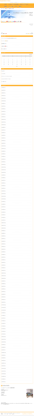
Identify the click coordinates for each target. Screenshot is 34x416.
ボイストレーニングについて (24, 4)
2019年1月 (3, 270)
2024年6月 (3, 132)
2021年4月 (3, 212)
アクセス (16, 7)
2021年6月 (3, 209)
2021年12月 (3, 193)
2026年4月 (3, 87)
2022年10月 (3, 172)
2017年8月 (3, 315)
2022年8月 (3, 177)
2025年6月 (3, 108)
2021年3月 (3, 214)
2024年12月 (3, 119)
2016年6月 (3, 352)
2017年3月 (3, 328)
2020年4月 (3, 241)
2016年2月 (3, 363)
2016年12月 (3, 336)
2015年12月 (3, 368)
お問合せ (20, 7)
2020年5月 (3, 238)
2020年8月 (3, 233)
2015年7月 (3, 381)
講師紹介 (5, 7)
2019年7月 (3, 257)
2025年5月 (3, 111)
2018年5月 (3, 291)
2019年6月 (3, 259)
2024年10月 (3, 124)
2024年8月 (3, 127)
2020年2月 (3, 246)
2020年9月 (3, 230)
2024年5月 (3, 135)
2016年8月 (3, 347)
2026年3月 (3, 90)
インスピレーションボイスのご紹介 (13, 4)
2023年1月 (3, 164)
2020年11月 (3, 225)
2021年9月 (3, 201)
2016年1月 (3, 365)
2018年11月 (3, 275)
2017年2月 (3, 331)
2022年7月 (3, 180)
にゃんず (3, 73)
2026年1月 (3, 95)
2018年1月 (3, 302)
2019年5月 (3, 262)
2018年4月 (3, 294)
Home (1, 8)
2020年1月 (3, 249)
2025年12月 (3, 98)
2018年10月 (3, 278)
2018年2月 (3, 299)
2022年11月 (3, 169)
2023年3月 (3, 161)
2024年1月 (3, 143)
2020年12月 (3, 222)
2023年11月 (3, 148)
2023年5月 (3, 159)
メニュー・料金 (10, 7)
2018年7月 (3, 286)
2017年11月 (3, 307)
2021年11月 (3, 196)
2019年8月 (3, 254)
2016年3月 (3, 360)
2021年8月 (3, 204)
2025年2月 (3, 116)
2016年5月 (3, 355)
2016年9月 (3, 344)
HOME (5, 4)
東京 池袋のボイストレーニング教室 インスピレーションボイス (6, 1)
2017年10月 (3, 310)
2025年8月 (3, 103)
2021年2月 (3, 217)
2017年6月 (3, 320)
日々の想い (3, 81)
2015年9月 (3, 376)
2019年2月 (3, 267)
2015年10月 (3, 373)
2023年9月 (3, 151)
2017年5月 (3, 323)
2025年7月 (3, 106)
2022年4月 (3, 185)
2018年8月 (3, 283)
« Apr (16, 66)
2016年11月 (3, 339)
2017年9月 (3, 312)
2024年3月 (3, 140)
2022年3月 (3, 188)
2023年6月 (3, 156)
